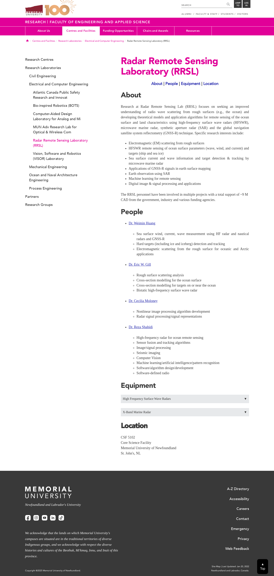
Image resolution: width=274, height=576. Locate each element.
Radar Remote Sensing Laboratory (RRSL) (60, 143)
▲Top (262, 566)
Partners (32, 196)
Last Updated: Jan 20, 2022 (235, 566)
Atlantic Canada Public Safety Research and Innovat (56, 95)
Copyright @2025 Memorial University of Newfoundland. (53, 570)
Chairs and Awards (155, 30)
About (156, 83)
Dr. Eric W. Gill (140, 264)
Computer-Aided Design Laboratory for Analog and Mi (57, 116)
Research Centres (39, 59)
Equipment (190, 83)
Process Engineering (45, 188)
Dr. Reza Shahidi (141, 327)
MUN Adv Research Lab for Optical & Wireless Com (55, 129)
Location (210, 83)
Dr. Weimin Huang (142, 223)
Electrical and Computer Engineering (104, 41)
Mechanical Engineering (48, 167)
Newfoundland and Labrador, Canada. (230, 570)
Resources (193, 30)
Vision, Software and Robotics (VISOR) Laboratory (57, 156)
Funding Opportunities (118, 30)
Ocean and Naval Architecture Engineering (53, 177)
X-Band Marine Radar (185, 412)
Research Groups (39, 205)
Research (36, 22)
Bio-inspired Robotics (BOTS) (56, 105)
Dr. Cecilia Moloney (143, 301)
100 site (60, 8)
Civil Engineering (42, 76)
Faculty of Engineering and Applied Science (100, 22)
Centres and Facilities (80, 30)
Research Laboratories (70, 41)
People (171, 83)
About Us (44, 30)
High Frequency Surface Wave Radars (185, 399)
